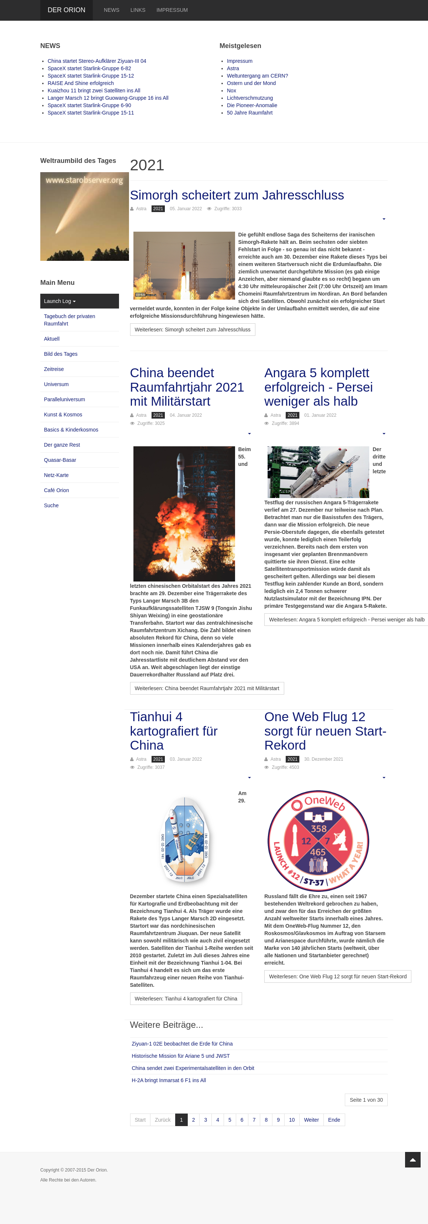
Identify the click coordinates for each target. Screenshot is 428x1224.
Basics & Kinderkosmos (71, 430)
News (111, 10)
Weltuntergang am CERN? (257, 76)
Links (137, 10)
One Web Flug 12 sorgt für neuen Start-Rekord (325, 730)
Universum (56, 384)
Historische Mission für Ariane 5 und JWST (181, 1056)
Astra (233, 68)
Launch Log (60, 301)
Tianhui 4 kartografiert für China (174, 730)
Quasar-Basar (60, 460)
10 (292, 1120)
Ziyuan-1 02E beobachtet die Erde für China (182, 1044)
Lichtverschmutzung (250, 98)
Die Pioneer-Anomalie (252, 105)
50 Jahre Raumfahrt (250, 113)
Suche (51, 505)
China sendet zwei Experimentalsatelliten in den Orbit (193, 1068)
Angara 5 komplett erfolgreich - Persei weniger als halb (318, 386)
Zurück (163, 1120)
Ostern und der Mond (251, 83)
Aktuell (52, 339)
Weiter (311, 1120)
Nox (231, 90)
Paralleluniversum (64, 399)
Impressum (172, 10)
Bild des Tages (61, 354)
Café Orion (56, 490)
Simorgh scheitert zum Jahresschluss (237, 195)
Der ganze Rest (62, 445)
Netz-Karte (56, 475)
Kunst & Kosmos (63, 414)
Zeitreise (54, 369)
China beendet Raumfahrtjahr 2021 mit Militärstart (187, 386)
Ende (334, 1120)
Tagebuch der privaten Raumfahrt (69, 320)
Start (140, 1120)
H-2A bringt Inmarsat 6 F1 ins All (169, 1080)
